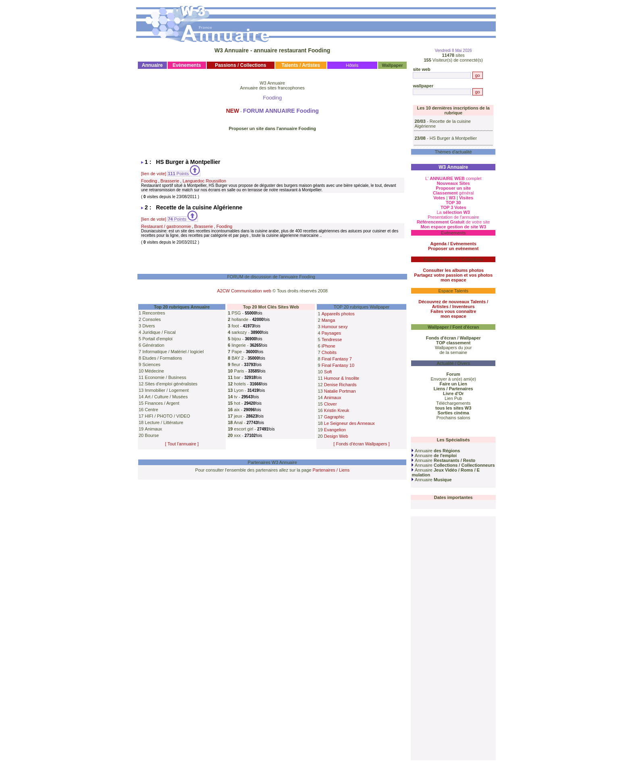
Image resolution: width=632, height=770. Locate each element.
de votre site (453, 221)
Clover (330, 404)
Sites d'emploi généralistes (171, 383)
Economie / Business (165, 377)
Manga (328, 320)
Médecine (154, 370)
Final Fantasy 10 (338, 365)
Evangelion (335, 429)
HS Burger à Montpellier (453, 138)
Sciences (151, 364)
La (453, 212)
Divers (148, 325)
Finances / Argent (162, 403)
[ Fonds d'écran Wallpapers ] (361, 443)
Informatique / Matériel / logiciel (173, 351)
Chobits (329, 352)
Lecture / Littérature (164, 422)
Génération (153, 345)
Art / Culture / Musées (166, 396)
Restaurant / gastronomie (166, 226)
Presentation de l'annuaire (453, 217)
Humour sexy (335, 326)
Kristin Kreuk (336, 410)
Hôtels (352, 65)
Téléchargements (453, 403)
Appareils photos (338, 313)
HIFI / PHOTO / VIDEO (167, 416)
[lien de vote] (153, 173)
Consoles (151, 319)
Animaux (153, 428)
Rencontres (153, 312)
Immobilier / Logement (167, 390)
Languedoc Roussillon (204, 180)
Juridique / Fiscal (159, 332)
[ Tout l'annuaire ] (182, 443)
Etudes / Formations (162, 358)
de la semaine (453, 352)
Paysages (331, 333)
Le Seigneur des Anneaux (349, 423)
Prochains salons (453, 417)
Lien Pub (453, 398)
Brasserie (169, 180)
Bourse (152, 435)
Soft (328, 371)
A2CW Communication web (244, 290)
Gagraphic (334, 416)
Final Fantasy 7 (337, 358)
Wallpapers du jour (453, 347)
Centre (151, 409)
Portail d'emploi (157, 338)
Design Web (336, 436)
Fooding (149, 180)
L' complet (453, 178)
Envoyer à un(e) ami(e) (453, 379)
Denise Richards (340, 384)
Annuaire (436, 450)
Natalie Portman (340, 391)
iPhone (328, 346)
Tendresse (332, 339)
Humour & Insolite (341, 378)
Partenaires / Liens (331, 470)
